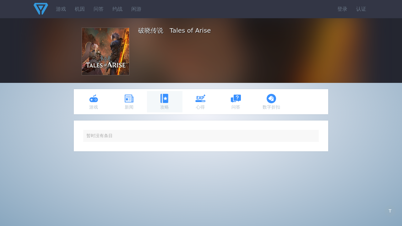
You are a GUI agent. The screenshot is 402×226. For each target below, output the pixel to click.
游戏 (61, 9)
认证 (361, 9)
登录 (342, 9)
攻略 (165, 102)
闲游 (136, 9)
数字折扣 (271, 102)
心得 (200, 102)
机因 (80, 9)
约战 (117, 9)
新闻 (129, 102)
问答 (99, 9)
